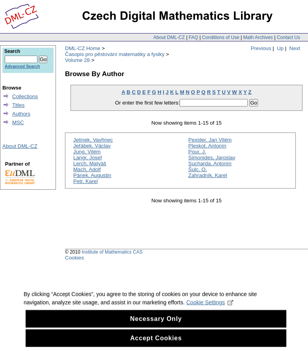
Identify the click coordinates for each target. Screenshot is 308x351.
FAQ (193, 37)
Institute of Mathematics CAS (112, 252)
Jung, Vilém (86, 152)
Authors (21, 114)
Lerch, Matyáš (89, 163)
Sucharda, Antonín (210, 163)
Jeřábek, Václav (92, 146)
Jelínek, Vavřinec (93, 140)
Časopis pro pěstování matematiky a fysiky (115, 54)
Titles (18, 105)
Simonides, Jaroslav (211, 158)
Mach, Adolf (87, 169)
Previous (261, 48)
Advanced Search (22, 66)
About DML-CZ (169, 37)
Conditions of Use (220, 37)
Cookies (74, 258)
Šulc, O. (197, 169)
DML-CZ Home (82, 48)
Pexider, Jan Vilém (210, 140)
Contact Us (288, 37)
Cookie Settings (209, 307)
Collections (25, 96)
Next (294, 48)
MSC (18, 122)
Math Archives (258, 37)
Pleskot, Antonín (207, 146)
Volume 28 (77, 60)
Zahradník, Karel (207, 175)
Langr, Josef (87, 158)
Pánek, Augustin (92, 175)
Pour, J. (197, 152)
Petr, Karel (85, 181)
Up (280, 48)
